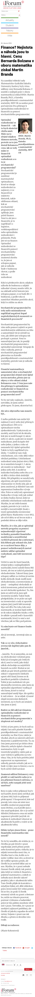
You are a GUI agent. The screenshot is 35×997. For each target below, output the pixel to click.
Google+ (26, 948)
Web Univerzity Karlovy (8, 961)
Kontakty (3, 975)
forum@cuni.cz (8, 981)
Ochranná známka (5, 973)
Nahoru (27, 969)
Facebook (17, 948)
